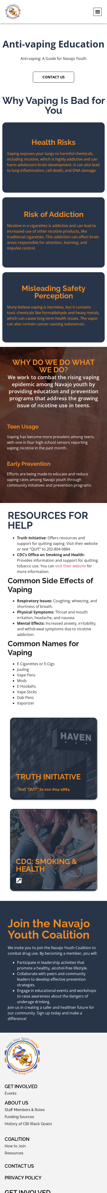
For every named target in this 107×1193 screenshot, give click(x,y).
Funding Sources (19, 1117)
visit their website (70, 566)
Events (11, 1093)
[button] (97, 12)
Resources (14, 1153)
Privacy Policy (23, 1178)
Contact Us (19, 1166)
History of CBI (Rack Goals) (28, 1124)
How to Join (15, 1146)
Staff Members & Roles (25, 1110)
